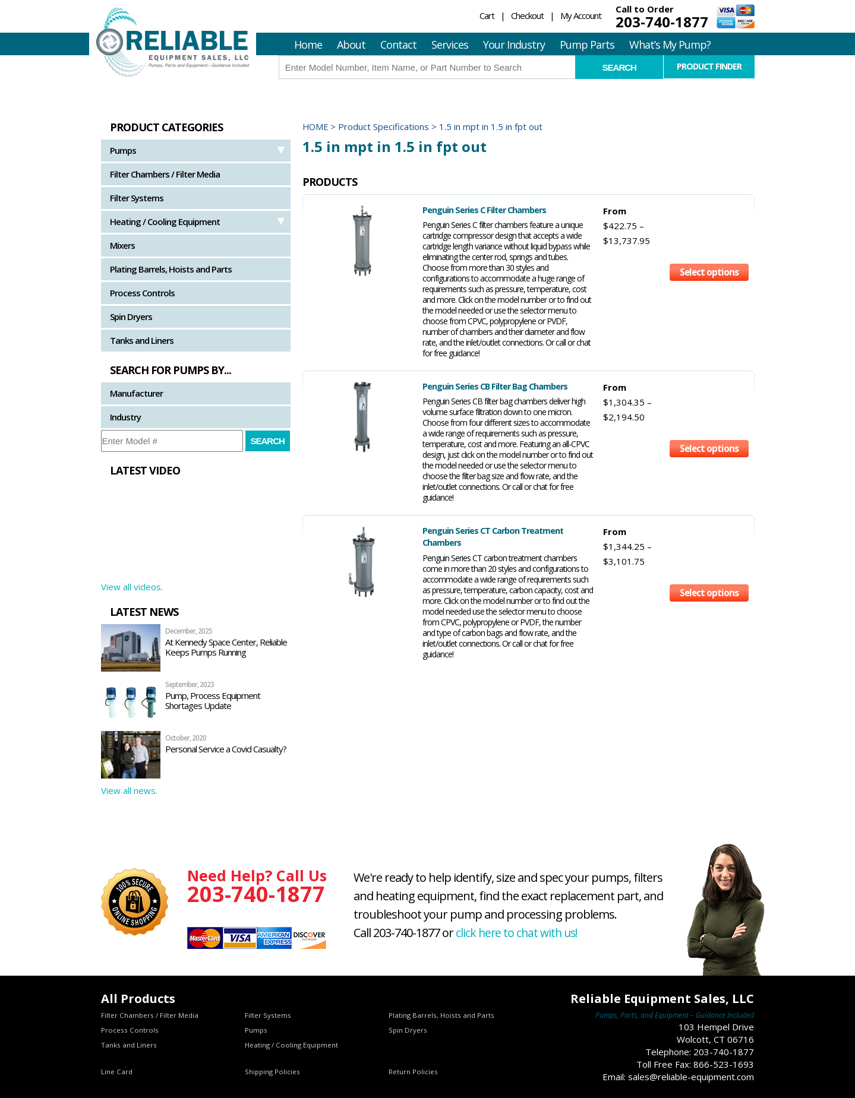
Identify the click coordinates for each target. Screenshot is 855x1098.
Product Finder (709, 66)
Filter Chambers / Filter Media (165, 174)
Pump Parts (587, 44)
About (351, 44)
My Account (580, 15)
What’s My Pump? (670, 44)
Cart (486, 15)
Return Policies (413, 1072)
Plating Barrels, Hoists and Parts (171, 269)
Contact (398, 44)
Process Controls (142, 293)
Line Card (117, 1072)
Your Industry (514, 44)
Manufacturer (136, 393)
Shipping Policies (273, 1072)
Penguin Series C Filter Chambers (456, 210)
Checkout (527, 15)
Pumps (123, 150)
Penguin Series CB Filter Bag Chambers (468, 386)
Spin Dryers (131, 316)
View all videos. (132, 587)
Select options (709, 230)
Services (449, 44)
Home (308, 44)
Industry (125, 417)
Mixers (122, 245)
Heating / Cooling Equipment (165, 221)
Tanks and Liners (141, 340)
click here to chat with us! (519, 933)
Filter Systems (136, 198)
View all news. (129, 790)
